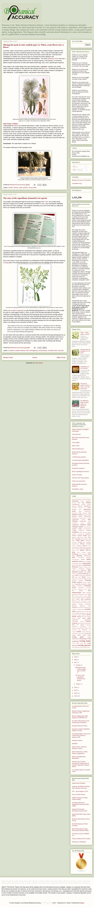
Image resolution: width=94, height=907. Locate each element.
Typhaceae (88, 624)
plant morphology (86, 599)
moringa (6, 262)
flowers (16, 187)
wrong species (84, 645)
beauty (74, 511)
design (85, 535)
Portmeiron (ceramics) (78, 468)
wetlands (83, 631)
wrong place (83, 643)
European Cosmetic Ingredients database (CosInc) (81, 729)
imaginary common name (85, 567)
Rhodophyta (88, 604)
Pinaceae (88, 597)
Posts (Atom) (39, 363)
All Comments (78, 170)
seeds (76, 613)
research (74, 604)
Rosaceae (74, 606)
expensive (79, 545)
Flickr (49, 179)
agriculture (88, 501)
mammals (81, 580)
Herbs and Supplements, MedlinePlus (79, 757)
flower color (75, 550)
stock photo (86, 618)
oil (72, 596)
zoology (88, 647)
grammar (89, 557)
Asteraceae (87, 509)
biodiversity (74, 513)
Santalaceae (75, 607)
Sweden (81, 621)
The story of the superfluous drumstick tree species (25, 198)
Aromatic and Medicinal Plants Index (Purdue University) (81, 787)
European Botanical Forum (79, 726)
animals (89, 504)
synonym (61, 350)
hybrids (73, 565)
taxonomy (75, 623)
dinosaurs (74, 537)
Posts (75, 166)
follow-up (88, 550)
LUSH (46, 201)
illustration (75, 567)
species (84, 614)
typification (74, 626)
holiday (89, 561)
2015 (75, 690)
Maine (16, 125)
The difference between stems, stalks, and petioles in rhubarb (84, 404)
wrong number (75, 643)
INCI (27, 350)
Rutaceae (82, 606)
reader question (87, 602)
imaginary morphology (78, 568)
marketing (88, 580)
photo (78, 597)
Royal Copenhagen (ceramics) (80, 471)
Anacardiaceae (75, 504)
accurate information (76, 499)
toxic (73, 625)
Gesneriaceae (81, 557)
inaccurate (83, 570)
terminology (88, 623)
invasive (81, 572)
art (85, 507)
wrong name (85, 641)
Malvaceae (74, 580)
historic (85, 561)
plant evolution (76, 599)
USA (86, 628)
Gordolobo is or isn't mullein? (84, 367)
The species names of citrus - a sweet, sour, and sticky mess (85, 386)
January (78, 684)
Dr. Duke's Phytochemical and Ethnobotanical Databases (80, 721)
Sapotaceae (80, 607)
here (45, 68)
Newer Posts (8, 357)
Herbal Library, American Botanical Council (79, 747)
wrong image (83, 638)
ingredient (75, 572)
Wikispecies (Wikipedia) (79, 842)
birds (80, 513)
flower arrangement (86, 548)
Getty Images (76, 442)
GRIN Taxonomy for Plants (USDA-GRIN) (80, 798)
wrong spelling (75, 647)
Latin (76, 575)
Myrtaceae (74, 589)
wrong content (76, 635)
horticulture (87, 563)
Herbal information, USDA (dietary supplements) (79, 752)
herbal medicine (20, 350)
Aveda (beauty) (76, 434)
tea (79, 623)
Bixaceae (85, 513)
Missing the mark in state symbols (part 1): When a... (81, 670)
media (74, 582)
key (76, 573)
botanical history (77, 516)
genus (73, 557)
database (74, 535)
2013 (75, 696)
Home (34, 357)
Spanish (79, 614)
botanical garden (87, 514)
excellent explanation (17, 310)
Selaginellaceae (82, 613)
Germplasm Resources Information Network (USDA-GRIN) (80, 804)
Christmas (75, 521)
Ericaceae (74, 542)
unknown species (81, 628)
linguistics (74, 578)
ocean (89, 594)
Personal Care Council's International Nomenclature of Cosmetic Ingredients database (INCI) (80, 764)
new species (77, 590)
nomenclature (43, 350)
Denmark (79, 535)
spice (82, 616)
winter (76, 633)
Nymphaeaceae (81, 594)
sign (87, 613)
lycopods (89, 578)
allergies (88, 502)
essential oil (81, 542)
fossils (80, 554)
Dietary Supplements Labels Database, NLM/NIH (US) (80, 716)
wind (73, 633)
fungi (73, 555)
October (78, 665)
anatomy (83, 504)
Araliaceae (74, 507)
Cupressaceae (81, 534)
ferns (84, 547)
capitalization (75, 519)
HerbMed (74, 743)
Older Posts (61, 357)
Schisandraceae (87, 607)
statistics (74, 618)
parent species (83, 596)
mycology (88, 587)
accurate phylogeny (86, 499)
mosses (74, 587)
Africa (82, 501)
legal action (78, 577)
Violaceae (74, 629)
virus (79, 629)
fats (78, 547)
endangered (88, 540)
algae (83, 502)
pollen (78, 601)
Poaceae (74, 601)
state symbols (23, 187)
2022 (75, 657)
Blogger (81, 903)
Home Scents (75, 445)
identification (87, 565)
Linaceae (89, 577)
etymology (88, 542)
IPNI (85, 572)
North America (86, 592)
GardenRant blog (77, 183)
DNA (89, 537)
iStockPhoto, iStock (77, 489)
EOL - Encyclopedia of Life (80, 791)
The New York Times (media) (80, 478)
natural (89, 589)
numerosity (74, 594)
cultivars (85, 532)
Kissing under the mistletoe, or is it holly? (85, 351)
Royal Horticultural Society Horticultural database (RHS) (80, 829)
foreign (89, 552)
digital (89, 535)
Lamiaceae (85, 573)
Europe (82, 544)
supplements (87, 620)
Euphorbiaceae (75, 543)
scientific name (52, 350)
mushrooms (81, 587)
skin (90, 613)
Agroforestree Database (78, 783)
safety (89, 605)
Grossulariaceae (75, 559)
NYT (86, 594)
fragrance (85, 554)
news (89, 590)
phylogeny (83, 597)
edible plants (80, 540)
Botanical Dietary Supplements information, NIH (81, 712)
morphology (87, 585)
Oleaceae (76, 596)
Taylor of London (77, 474)
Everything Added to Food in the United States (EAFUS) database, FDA (81, 735)
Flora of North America (78, 794)
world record (81, 633)
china (89, 519)
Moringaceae (34, 350)
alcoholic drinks (76, 502)
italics (89, 572)
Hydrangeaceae (79, 565)
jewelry (73, 573)
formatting (75, 554)
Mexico (85, 582)
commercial (75, 525)
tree (78, 625)
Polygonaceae (84, 601)
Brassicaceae (87, 516)
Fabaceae (84, 545)
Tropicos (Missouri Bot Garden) (81, 838)
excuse (73, 545)
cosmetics (11, 350)
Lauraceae (88, 575)
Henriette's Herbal (77, 740)
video (89, 628)
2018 (75, 659)
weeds (79, 631)
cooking (74, 530)
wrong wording (82, 647)
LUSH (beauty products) (79, 457)
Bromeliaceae (75, 518)
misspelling (78, 584)
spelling (79, 616)
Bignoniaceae (88, 511)
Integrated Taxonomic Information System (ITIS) (79, 810)
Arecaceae (80, 507)
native (85, 589)
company (74, 528)
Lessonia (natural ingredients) (80, 460)
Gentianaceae (87, 555)
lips (78, 578)
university (74, 628)
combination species (78, 523)
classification (82, 521)
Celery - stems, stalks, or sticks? (85, 333)
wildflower (88, 631)
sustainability (75, 621)
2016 (75, 687)
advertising (75, 501)
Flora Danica (77, 548)
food (73, 552)
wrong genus (78, 637)
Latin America (82, 575)
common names (77, 527)
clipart (89, 521)
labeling (80, 573)
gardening (79, 555)
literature (81, 578)
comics (89, 523)
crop (81, 532)
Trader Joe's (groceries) (78, 481)
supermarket (75, 620)
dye (90, 539)
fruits (89, 554)
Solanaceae (74, 614)
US (45, 53)
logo (85, 578)
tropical (82, 625)
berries (80, 511)
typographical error (85, 626)
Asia (80, 509)
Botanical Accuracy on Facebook (81, 180)
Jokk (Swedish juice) (78, 449)
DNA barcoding (76, 539)
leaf (73, 577)
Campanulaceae (82, 518)
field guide (88, 547)
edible (73, 540)
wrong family (86, 635)
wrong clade (32, 187)
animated (74, 506)
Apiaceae (80, 506)
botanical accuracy (77, 514)
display (85, 537)
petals (89, 596)
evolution (88, 544)
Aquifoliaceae (87, 506)
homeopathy (75, 563)
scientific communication (78, 609)
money (73, 585)
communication (87, 526)
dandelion (88, 534)
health (82, 559)
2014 (75, 693)
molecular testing (86, 584)
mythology (80, 589)
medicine (79, 582)
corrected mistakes (85, 530)
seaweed (86, 611)
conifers (10, 187)
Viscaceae (84, 629)
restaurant (81, 604)
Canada (89, 518)
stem (79, 618)
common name (85, 525)
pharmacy (74, 597)
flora (73, 548)
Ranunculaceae (79, 602)
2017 (75, 662)
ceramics (83, 519)
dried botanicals (84, 538)
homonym (80, 563)
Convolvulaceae (87, 528)
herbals (81, 561)
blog (90, 513)
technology (82, 623)
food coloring (81, 552)
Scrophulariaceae (80, 611)
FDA (81, 547)
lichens (84, 577)
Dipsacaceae (80, 537)
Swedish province (53, 58)
